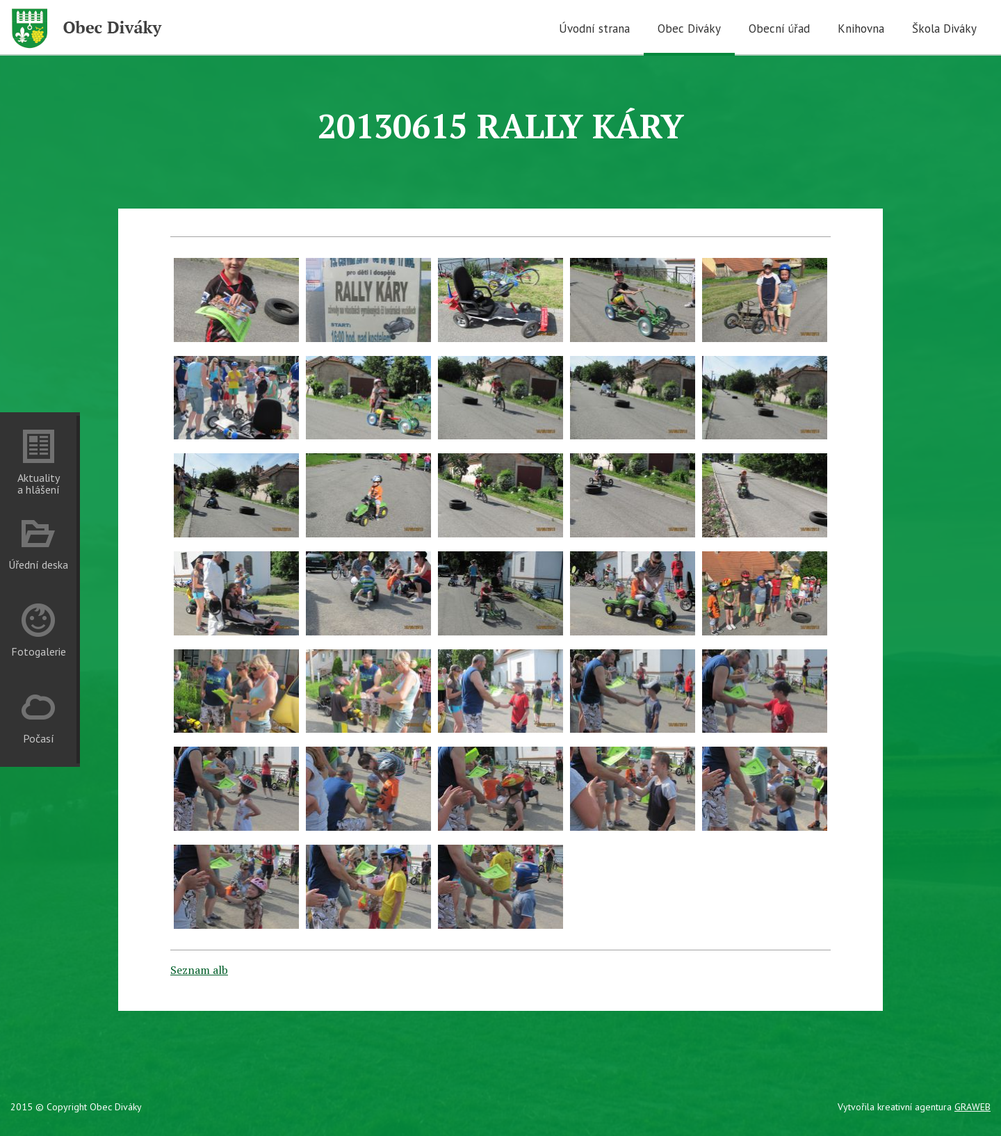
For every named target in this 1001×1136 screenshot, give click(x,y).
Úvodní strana (594, 28)
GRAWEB (972, 1107)
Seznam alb (199, 969)
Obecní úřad (779, 28)
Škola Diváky (944, 28)
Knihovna (861, 28)
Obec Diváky (689, 28)
